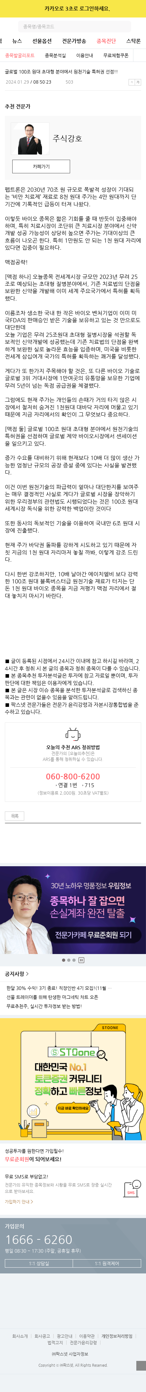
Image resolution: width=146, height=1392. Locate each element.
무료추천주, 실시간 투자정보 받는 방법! (44, 1006)
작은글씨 (132, 82)
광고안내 (64, 1336)
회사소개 (20, 1336)
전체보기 (139, 55)
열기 (141, 1366)
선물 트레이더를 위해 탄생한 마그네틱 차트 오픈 (52, 997)
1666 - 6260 (38, 1239)
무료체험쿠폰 (116, 55)
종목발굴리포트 (20, 55)
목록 (14, 816)
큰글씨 (138, 82)
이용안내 (84, 55)
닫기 (137, 8)
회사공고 (42, 1336)
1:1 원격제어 (107, 1263)
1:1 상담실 (39, 1263)
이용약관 (87, 1336)
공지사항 (14, 974)
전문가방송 (74, 41)
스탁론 (133, 41)
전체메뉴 (140, 26)
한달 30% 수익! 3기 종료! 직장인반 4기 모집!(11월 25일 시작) (61, 988)
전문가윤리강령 (83, 1342)
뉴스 (17, 41)
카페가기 (41, 166)
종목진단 (106, 41)
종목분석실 (55, 55)
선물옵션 (42, 41)
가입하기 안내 (17, 1201)
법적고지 (55, 1342)
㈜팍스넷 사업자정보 (70, 1354)
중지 (81, 960)
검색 (125, 26)
